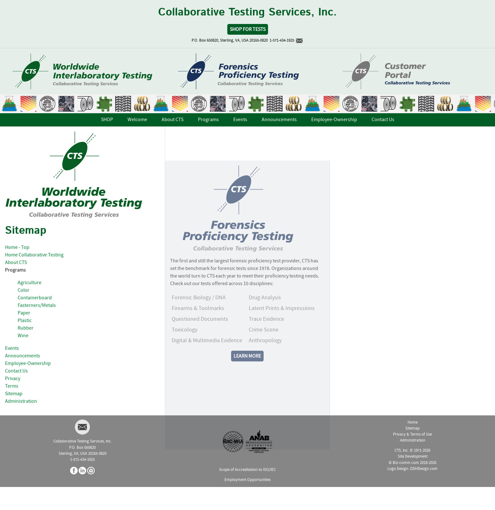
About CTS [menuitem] (172, 119)
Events (12, 348)
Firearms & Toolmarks (198, 327)
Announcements (22, 356)
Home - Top (17, 247)
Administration (21, 401)
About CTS (16, 262)
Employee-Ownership (28, 363)
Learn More (247, 375)
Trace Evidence (266, 338)
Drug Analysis (265, 316)
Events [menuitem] (240, 119)
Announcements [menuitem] (279, 119)
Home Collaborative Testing (34, 255)
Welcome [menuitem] (137, 119)
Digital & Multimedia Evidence (207, 359)
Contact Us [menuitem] (383, 119)
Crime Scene (263, 349)
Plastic (25, 320)
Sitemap (13, 393)
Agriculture (29, 282)
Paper (24, 313)
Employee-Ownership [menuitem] (334, 119)
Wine (23, 335)
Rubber (25, 328)
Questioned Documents (200, 338)
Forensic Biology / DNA (199, 316)
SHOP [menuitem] (107, 119)
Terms (11, 386)
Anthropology (265, 359)
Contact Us (16, 371)
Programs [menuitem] (208, 119)
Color (23, 290)
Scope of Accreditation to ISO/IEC (247, 470)
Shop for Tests (247, 29)
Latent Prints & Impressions (282, 327)
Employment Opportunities (247, 480)
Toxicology (184, 349)
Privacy (12, 378)
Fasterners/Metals (37, 305)
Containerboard (35, 298)
